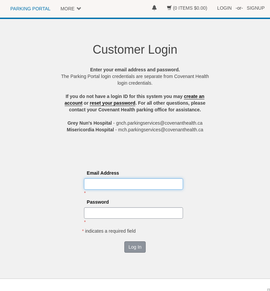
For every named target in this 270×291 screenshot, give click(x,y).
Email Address (103, 173)
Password (98, 202)
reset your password (112, 103)
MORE (68, 8)
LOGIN (224, 8)
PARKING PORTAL (30, 8)
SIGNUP (256, 8)
